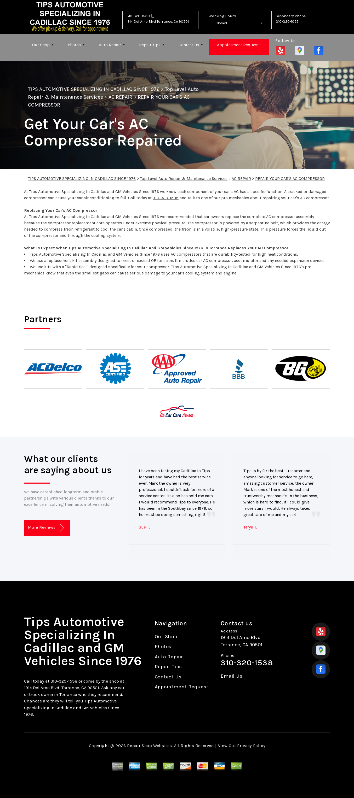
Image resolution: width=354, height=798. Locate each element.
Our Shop (41, 44)
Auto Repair (110, 44)
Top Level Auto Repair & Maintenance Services (183, 178)
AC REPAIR (120, 97)
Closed (221, 23)
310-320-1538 (138, 16)
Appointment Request (238, 44)
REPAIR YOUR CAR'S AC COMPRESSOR (290, 178)
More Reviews (46, 528)
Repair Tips (150, 44)
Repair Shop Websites (149, 745)
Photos (74, 44)
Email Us (231, 676)
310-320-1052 (287, 21)
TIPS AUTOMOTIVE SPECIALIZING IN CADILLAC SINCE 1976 (93, 89)
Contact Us (189, 44)
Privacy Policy (251, 745)
